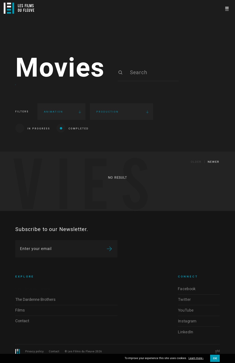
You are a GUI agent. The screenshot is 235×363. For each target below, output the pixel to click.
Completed (72, 130)
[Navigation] (227, 8)
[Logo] (19, 8)
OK (215, 358)
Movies (60, 70)
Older (196, 165)
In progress (32, 130)
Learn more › (196, 358)
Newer (213, 165)
